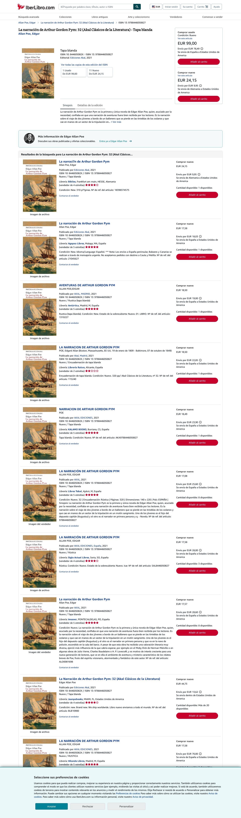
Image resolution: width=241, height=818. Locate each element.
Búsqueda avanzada (28, 16)
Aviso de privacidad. (143, 796)
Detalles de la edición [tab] (90, 105)
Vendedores (176, 16)
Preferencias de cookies (128, 793)
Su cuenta (187, 6)
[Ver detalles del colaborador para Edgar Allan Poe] (28, 33)
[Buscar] (137, 7)
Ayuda (217, 6)
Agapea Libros (76, 243)
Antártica (73, 305)
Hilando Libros (76, 760)
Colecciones (65, 16)
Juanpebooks (75, 699)
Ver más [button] (117, 121)
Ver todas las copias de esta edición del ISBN (84, 64)
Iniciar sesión (171, 6)
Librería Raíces (76, 367)
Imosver (72, 619)
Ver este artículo (185, 38)
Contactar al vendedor (69, 195)
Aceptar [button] (51, 806)
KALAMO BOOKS (77, 429)
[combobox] (96, 7)
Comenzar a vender (212, 16)
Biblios (72, 181)
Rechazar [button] (87, 806)
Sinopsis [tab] (67, 105)
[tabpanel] (116, 117)
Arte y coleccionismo (139, 16)
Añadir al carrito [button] (198, 61)
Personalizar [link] (126, 806)
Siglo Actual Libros (78, 557)
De (74, 72)
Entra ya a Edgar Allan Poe (116, 141)
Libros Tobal (75, 491)
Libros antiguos (100, 16)
